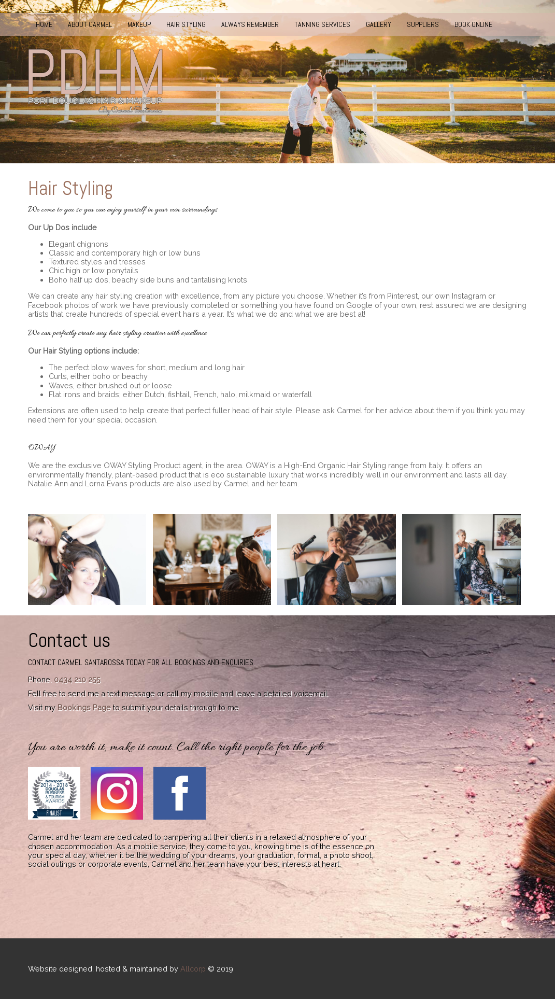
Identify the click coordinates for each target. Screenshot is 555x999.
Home (44, 24)
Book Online (473, 24)
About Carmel (90, 24)
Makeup (139, 24)
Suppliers (423, 24)
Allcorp (193, 968)
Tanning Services (322, 24)
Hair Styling (186, 24)
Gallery (378, 24)
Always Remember (250, 24)
